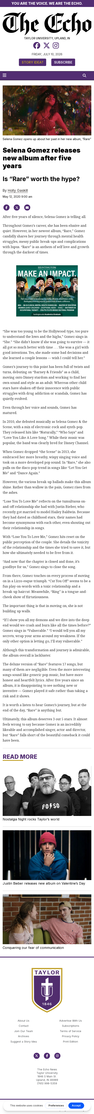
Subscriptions (70, 1025)
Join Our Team (23, 1031)
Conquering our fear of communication (33, 948)
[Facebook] (36, 45)
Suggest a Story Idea (23, 1041)
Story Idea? (32, 62)
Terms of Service (70, 1031)
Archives (23, 1036)
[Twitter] (46, 45)
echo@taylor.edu (47, 1065)
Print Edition (70, 1041)
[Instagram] (56, 45)
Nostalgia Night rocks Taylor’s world (31, 819)
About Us (23, 1020)
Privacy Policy (70, 1036)
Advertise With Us (70, 1020)
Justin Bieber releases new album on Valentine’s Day (44, 883)
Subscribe (63, 62)
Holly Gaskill (18, 190)
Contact (24, 1025)
